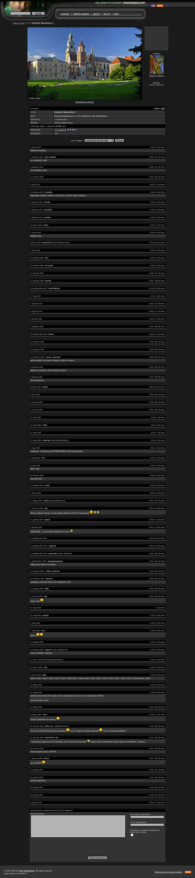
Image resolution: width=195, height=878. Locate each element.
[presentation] (97, 846)
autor (116, 14)
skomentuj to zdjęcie (84, 102)
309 (163, 108)
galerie (96, 14)
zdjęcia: (156, 82)
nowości (65, 14)
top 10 (107, 14)
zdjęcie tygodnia (81, 14)
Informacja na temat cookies (168, 872)
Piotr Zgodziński (27, 871)
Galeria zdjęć (18, 23)
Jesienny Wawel (156, 75)
